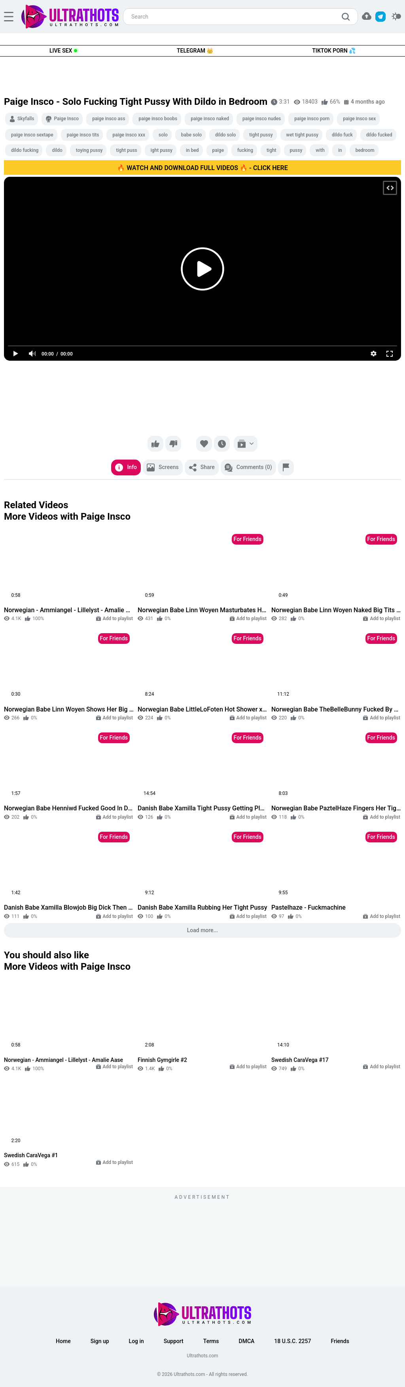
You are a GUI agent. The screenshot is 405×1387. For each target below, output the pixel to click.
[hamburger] (8, 16)
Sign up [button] (100, 1341)
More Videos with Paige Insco (67, 516)
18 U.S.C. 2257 (292, 1341)
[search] (348, 17)
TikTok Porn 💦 (334, 50)
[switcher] (396, 17)
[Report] (286, 467)
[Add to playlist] (245, 444)
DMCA (247, 1341)
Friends (340, 1341)
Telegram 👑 (195, 50)
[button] (366, 16)
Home (63, 1341)
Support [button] (174, 1341)
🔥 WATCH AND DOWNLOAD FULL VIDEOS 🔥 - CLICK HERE (202, 168)
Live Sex (60, 50)
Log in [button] (136, 1341)
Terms (211, 1341)
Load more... (202, 930)
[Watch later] (222, 444)
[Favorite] (204, 444)
